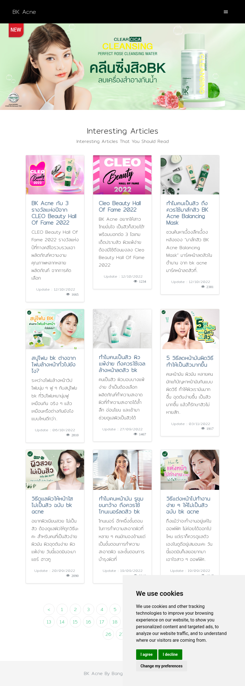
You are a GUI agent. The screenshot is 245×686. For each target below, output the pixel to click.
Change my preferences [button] (162, 666)
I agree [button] (147, 654)
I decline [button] (170, 654)
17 (102, 621)
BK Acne (24, 11)
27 (121, 634)
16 (88, 621)
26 (108, 634)
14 (62, 621)
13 (49, 621)
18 (115, 621)
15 (75, 621)
